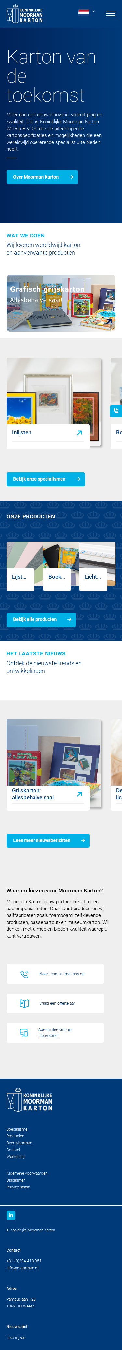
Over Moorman (19, 1143)
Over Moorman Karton (36, 177)
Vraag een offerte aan (57, 1003)
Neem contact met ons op (62, 974)
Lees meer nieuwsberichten (41, 840)
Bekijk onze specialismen (39, 479)
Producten (15, 1136)
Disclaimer (16, 1180)
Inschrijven (16, 1337)
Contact (13, 1150)
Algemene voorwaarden (27, 1173)
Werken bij (16, 1156)
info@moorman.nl (22, 1268)
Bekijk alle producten (35, 619)
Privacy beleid (18, 1187)
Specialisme (17, 1129)
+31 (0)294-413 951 (24, 1261)
